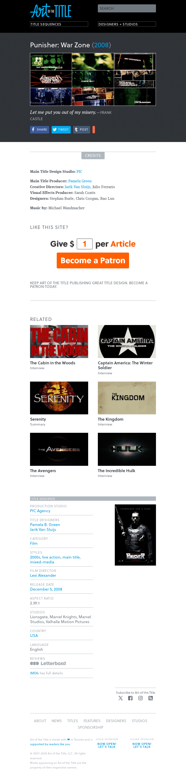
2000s (35, 557)
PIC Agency (40, 510)
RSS (151, 698)
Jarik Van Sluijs (77, 187)
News (57, 720)
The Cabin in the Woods (52, 363)
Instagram (140, 698)
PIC (79, 172)
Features (92, 720)
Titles (72, 720)
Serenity (38, 419)
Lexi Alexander (43, 575)
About (40, 720)
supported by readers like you (50, 744)
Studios (139, 720)
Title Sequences (50, 25)
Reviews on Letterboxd (48, 663)
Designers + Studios (123, 25)
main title (71, 557)
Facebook (130, 698)
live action (51, 557)
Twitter (121, 698)
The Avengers (43, 471)
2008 (101, 45)
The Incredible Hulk (116, 471)
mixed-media (42, 562)
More (94, 129)
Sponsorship (90, 727)
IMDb (34, 673)
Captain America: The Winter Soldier (125, 365)
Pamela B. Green (45, 524)
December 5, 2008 (46, 589)
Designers (116, 720)
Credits (93, 155)
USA (34, 635)
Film (34, 543)
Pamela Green (80, 181)
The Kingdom (111, 419)
